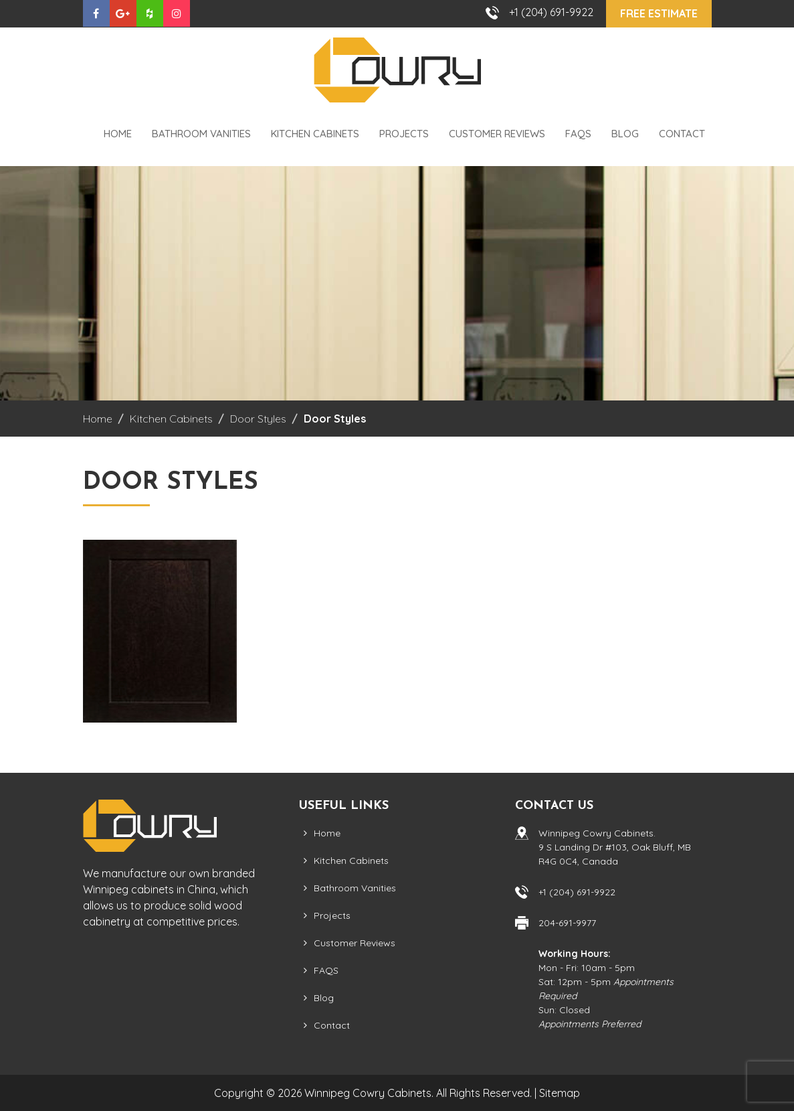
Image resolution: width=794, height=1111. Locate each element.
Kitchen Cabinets (315, 133)
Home (118, 133)
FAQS (578, 133)
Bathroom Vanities (201, 133)
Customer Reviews (497, 133)
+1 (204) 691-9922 (551, 12)
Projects (404, 133)
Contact (682, 133)
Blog (625, 133)
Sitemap (559, 1093)
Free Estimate (659, 13)
